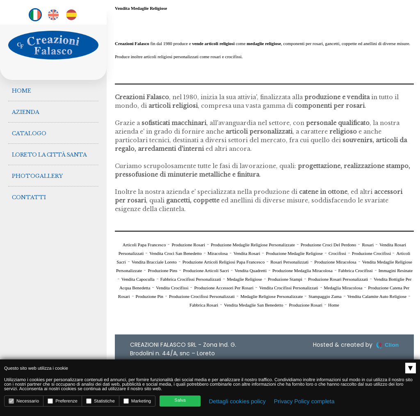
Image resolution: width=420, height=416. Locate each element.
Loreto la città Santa (49, 149)
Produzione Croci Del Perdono (328, 244)
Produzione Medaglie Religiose (294, 253)
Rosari (368, 244)
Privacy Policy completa (304, 401)
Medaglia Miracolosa (343, 287)
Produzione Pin (150, 296)
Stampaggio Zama (324, 296)
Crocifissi (337, 253)
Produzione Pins (162, 270)
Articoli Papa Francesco (144, 244)
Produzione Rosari (188, 244)
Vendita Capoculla (138, 279)
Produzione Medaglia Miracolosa (302, 270)
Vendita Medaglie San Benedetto (253, 304)
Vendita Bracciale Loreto (154, 261)
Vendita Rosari (246, 253)
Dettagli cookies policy (237, 401)
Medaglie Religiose (244, 279)
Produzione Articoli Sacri (206, 270)
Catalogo (29, 129)
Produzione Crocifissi (372, 253)
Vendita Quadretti (251, 270)
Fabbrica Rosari (203, 304)
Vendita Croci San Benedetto (175, 253)
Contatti (29, 189)
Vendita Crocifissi (172, 287)
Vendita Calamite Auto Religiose (377, 296)
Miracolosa (218, 253)
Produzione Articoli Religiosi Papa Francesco (224, 261)
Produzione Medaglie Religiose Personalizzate (253, 244)
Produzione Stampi (285, 279)
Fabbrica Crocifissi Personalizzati (190, 279)
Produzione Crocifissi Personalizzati (202, 296)
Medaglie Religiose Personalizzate (271, 296)
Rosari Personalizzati (289, 261)
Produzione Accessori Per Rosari (223, 287)
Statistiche (100, 401)
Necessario (24, 401)
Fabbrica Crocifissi (355, 270)
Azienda (26, 109)
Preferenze (63, 401)
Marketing (137, 401)
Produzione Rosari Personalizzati (338, 279)
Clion (391, 344)
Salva (180, 400)
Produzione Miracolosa (335, 261)
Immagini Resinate (396, 270)
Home (22, 89)
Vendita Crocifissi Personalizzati (288, 287)
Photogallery (37, 169)
